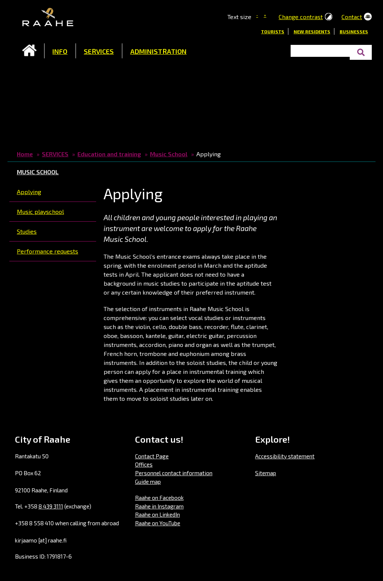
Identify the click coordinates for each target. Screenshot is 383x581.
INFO (59, 51)
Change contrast (301, 16)
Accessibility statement (285, 456)
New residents (312, 31)
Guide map (148, 481)
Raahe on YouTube (157, 523)
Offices (144, 464)
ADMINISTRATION (158, 51)
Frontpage (30, 50)
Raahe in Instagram (159, 506)
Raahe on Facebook (159, 497)
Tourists (272, 31)
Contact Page (152, 456)
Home (25, 153)
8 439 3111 (51, 506)
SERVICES (99, 51)
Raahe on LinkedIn (157, 514)
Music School (168, 153)
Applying (29, 191)
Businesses (354, 31)
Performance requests (47, 251)
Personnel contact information (173, 473)
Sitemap (265, 473)
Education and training (109, 153)
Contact (351, 16)
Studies (27, 231)
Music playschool (40, 211)
